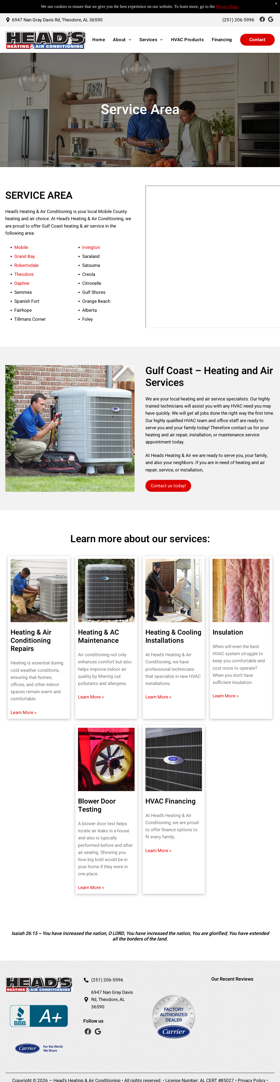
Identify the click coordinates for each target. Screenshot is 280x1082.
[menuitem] (97, 39)
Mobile (21, 247)
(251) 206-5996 (107, 980)
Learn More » (23, 712)
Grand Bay (24, 256)
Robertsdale (26, 265)
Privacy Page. (227, 6)
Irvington (91, 247)
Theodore (24, 274)
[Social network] (262, 20)
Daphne (21, 283)
